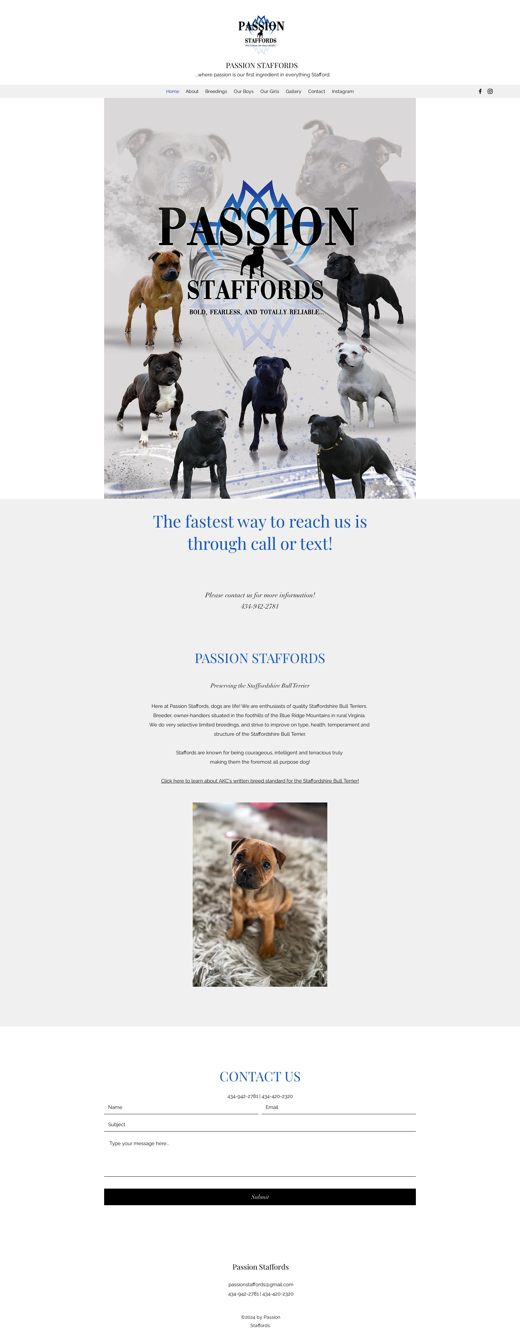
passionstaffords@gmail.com (260, 1285)
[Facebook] (480, 91)
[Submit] (260, 1197)
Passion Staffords (260, 1267)
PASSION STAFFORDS (262, 65)
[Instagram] (490, 91)
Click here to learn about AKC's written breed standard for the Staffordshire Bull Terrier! (260, 781)
